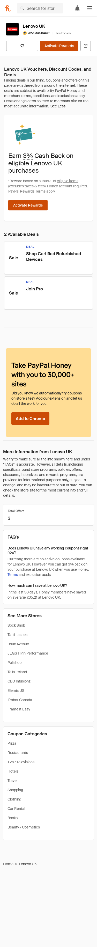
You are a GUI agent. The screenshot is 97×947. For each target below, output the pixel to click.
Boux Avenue (18, 644)
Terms (13, 574)
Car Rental (16, 808)
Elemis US (16, 690)
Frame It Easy (19, 709)
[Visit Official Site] (85, 46)
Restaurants (18, 752)
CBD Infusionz (19, 681)
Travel (12, 780)
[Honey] (7, 8)
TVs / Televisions (21, 762)
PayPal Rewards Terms (27, 191)
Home (8, 864)
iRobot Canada (20, 700)
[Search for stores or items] (40, 8)
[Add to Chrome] (30, 418)
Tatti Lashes (17, 634)
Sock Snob (16, 625)
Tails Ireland (17, 672)
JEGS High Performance (28, 653)
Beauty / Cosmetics (24, 827)
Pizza (12, 743)
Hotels (13, 771)
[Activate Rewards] (59, 46)
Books (13, 818)
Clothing (14, 799)
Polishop (14, 662)
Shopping (15, 790)
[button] (90, 8)
